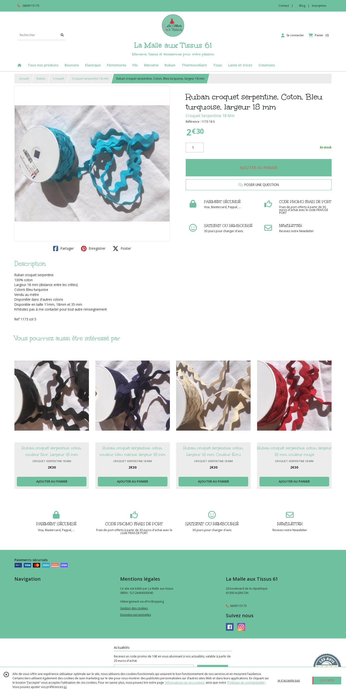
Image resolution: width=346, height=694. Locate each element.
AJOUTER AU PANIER (258, 167)
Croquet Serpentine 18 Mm (210, 115)
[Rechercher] (62, 35)
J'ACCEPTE (327, 680)
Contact (283, 6)
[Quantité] (195, 147)
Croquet (58, 78)
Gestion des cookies (134, 608)
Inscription (319, 6)
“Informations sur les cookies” (185, 683)
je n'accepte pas (289, 680)
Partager (63, 248)
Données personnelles (135, 615)
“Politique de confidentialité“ (246, 683)
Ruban (41, 78)
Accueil (24, 78)
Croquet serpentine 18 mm (90, 78)
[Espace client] (292, 35)
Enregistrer (93, 248)
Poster (122, 248)
